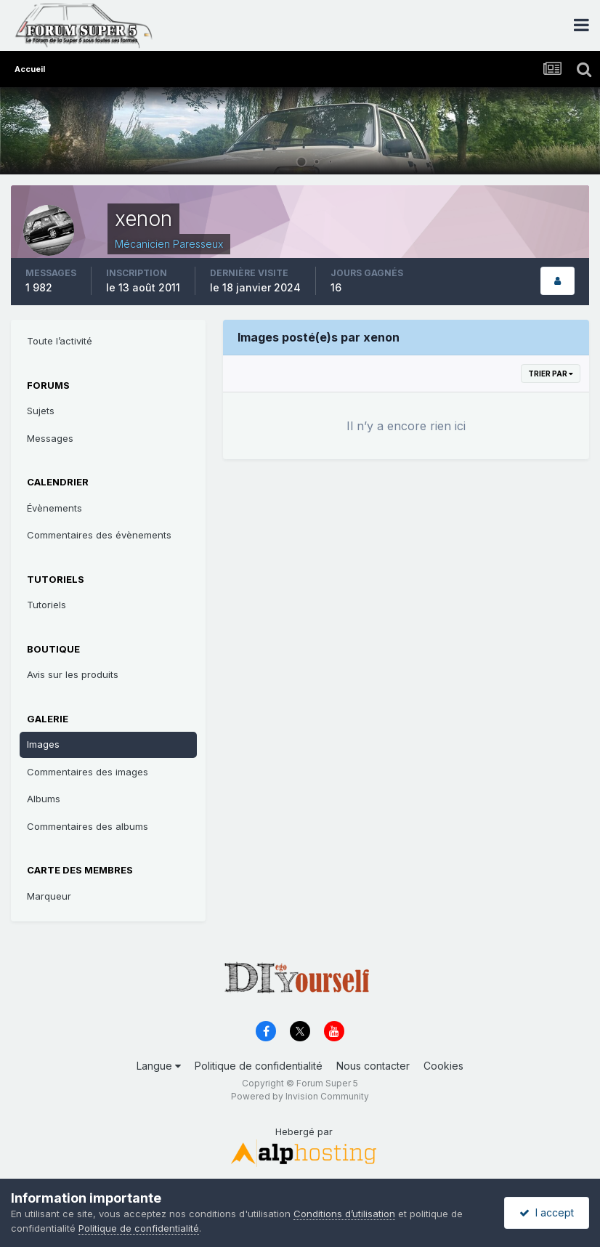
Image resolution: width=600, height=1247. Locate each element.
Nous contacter (373, 1066)
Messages (50, 438)
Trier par (550, 373)
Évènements (54, 508)
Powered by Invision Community (300, 1096)
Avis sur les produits (72, 674)
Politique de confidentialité (259, 1066)
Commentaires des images (87, 772)
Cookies (443, 1066)
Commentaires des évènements (99, 535)
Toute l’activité (59, 341)
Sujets (40, 410)
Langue (159, 1066)
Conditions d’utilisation (344, 1213)
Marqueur (49, 896)
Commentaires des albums (87, 826)
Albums (43, 798)
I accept (546, 1212)
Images (43, 744)
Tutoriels (46, 604)
